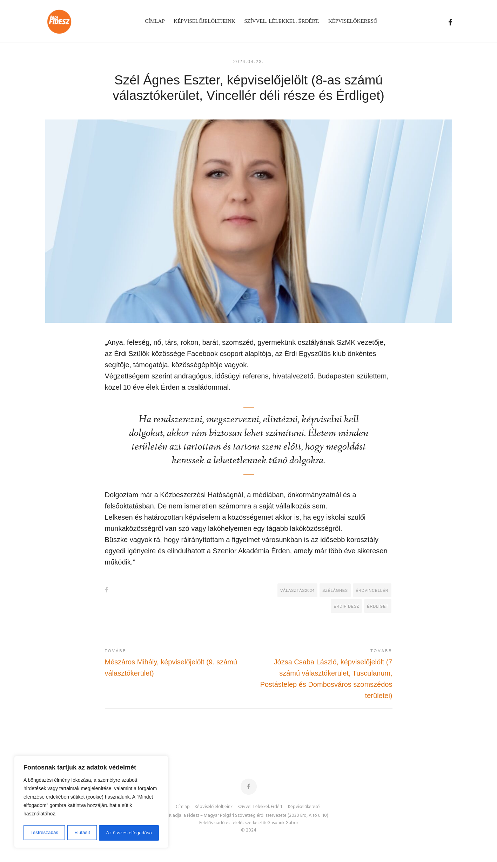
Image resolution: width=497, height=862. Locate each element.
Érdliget (377, 606)
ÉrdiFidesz (346, 606)
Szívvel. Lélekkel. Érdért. (260, 806)
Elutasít (82, 833)
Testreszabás (43, 833)
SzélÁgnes (335, 590)
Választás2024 (297, 590)
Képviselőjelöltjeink (214, 806)
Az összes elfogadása (129, 833)
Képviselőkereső (304, 806)
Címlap (183, 806)
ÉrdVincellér (372, 590)
